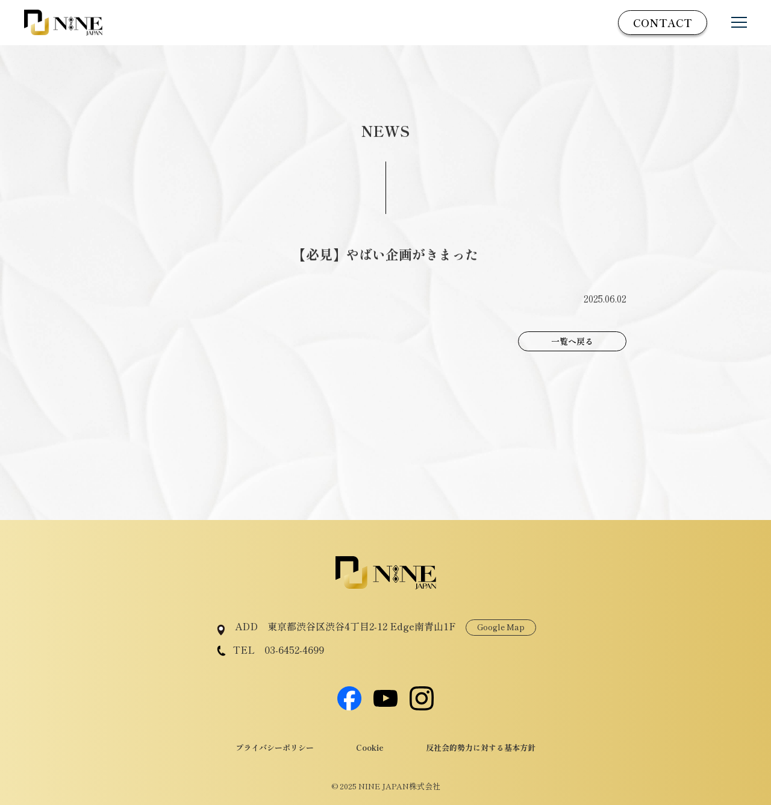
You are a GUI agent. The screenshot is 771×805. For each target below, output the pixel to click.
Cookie (370, 747)
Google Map (501, 627)
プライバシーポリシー (275, 747)
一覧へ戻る (572, 341)
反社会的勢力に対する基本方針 (480, 747)
